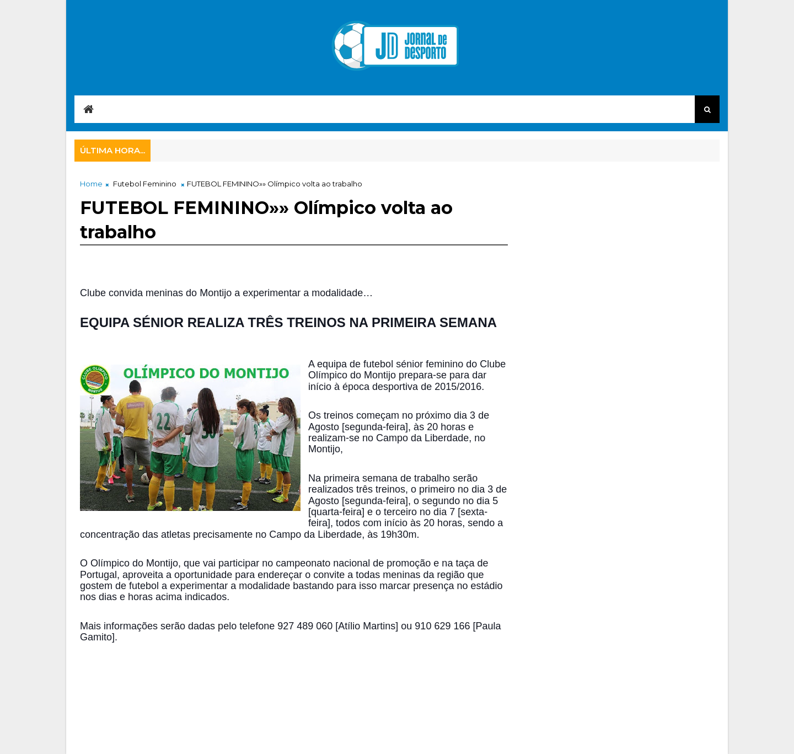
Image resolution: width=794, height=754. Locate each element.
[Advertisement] (280, 686)
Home (91, 183)
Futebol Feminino (144, 183)
